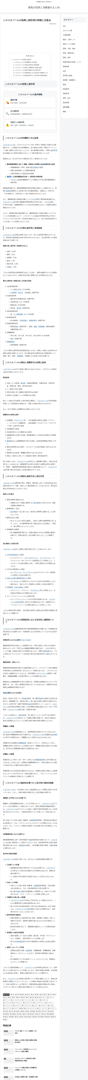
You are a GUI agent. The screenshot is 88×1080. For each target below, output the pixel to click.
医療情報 (6, 995)
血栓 (21, 1018)
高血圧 (5, 694)
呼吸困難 (41, 328)
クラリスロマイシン (31, 559)
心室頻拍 (50, 1012)
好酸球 (33, 1012)
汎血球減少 (24, 321)
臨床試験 (46, 652)
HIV (32, 995)
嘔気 (8, 262)
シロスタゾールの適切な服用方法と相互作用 (27, 71)
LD (45, 995)
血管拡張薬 (28, 1018)
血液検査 (29, 951)
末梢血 (8, 192)
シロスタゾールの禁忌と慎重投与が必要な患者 (28, 68)
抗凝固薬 (10, 588)
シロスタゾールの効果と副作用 (21, 59)
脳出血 (6, 1018)
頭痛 (8, 252)
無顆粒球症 (33, 321)
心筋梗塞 (13, 293)
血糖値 (35, 1018)
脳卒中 (37, 217)
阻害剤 (47, 1018)
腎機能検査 (22, 744)
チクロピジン (35, 591)
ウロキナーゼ (44, 1001)
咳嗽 (35, 328)
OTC (5, 998)
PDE (23, 998)
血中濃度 (37, 504)
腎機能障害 (11, 343)
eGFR (27, 995)
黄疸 (12, 340)
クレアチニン (49, 1004)
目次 (27, 56)
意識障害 (20, 357)
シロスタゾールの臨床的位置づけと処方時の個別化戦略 (31, 76)
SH (27, 998)
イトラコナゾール (16, 1001)
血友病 (23, 384)
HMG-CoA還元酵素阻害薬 (16, 579)
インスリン (43, 674)
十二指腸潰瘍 (18, 315)
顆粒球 (53, 1018)
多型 (27, 1012)
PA (13, 998)
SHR (32, 998)
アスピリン (43, 998)
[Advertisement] (30, 38)
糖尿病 (9, 442)
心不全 (19, 290)
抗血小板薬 (18, 588)
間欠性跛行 (34, 168)
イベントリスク (25, 641)
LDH (49, 995)
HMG (37, 995)
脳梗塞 (9, 178)
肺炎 (16, 328)
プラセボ (33, 200)
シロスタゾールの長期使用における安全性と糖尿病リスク (31, 73)
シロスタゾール (8, 146)
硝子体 (44, 1015)
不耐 (11, 1012)
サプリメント (17, 1006)
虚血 (42, 165)
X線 (36, 998)
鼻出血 (19, 309)
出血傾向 (17, 1012)
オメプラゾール (15, 573)
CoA (12, 995)
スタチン (17, 582)
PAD (18, 998)
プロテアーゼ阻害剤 (17, 1009)
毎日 (24, 1015)
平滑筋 (38, 1012)
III (41, 995)
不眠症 (9, 268)
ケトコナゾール (45, 559)
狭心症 (20, 293)
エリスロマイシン (17, 1004)
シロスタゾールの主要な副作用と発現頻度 (27, 65)
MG (54, 995)
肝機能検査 (39, 761)
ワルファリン (19, 421)
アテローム (14, 181)
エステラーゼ (7, 1004)
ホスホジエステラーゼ (30, 1009)
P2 (9, 998)
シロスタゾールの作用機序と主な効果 (25, 62)
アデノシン (7, 1001)
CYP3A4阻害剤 (12, 556)
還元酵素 (41, 1018)
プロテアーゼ (7, 1009)
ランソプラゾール (29, 573)
